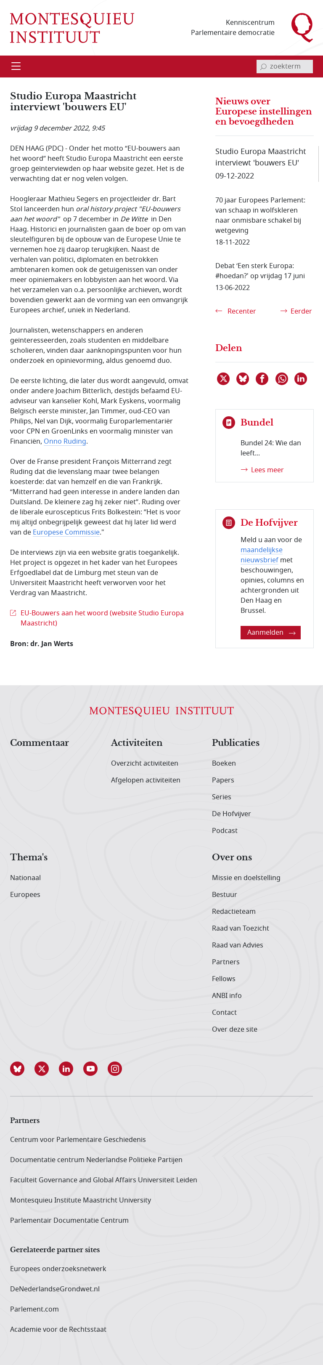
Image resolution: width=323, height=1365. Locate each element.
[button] (22, 1069)
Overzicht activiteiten (144, 763)
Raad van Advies (237, 945)
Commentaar (39, 743)
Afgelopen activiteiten (145, 780)
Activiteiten (137, 743)
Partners (226, 962)
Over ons (232, 858)
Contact (224, 1013)
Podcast (225, 831)
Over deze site (234, 1029)
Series (221, 797)
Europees (25, 895)
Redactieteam (234, 912)
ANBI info (227, 996)
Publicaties (235, 743)
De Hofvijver (231, 814)
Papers (223, 780)
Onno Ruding (65, 441)
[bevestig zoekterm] (263, 66)
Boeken (224, 763)
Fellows (224, 979)
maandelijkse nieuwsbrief (262, 555)
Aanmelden (271, 633)
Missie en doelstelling (246, 878)
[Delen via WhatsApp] (282, 379)
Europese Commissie (66, 532)
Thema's (29, 858)
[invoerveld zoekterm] (285, 66)
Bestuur (224, 895)
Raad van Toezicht (240, 928)
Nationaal (25, 878)
